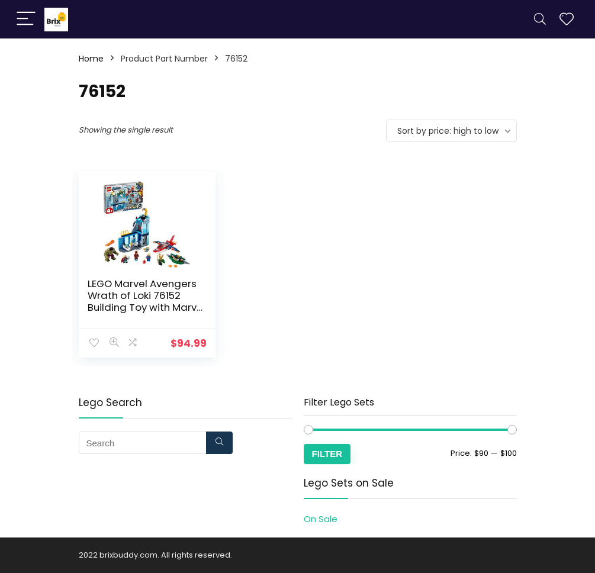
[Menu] (26, 19)
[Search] (540, 19)
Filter (327, 454)
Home (91, 59)
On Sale (320, 519)
